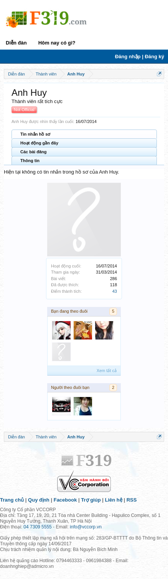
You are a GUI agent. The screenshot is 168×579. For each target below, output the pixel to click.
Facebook (65, 500)
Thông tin (30, 160)
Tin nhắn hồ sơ (35, 134)
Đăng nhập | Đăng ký (139, 56)
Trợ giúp (90, 500)
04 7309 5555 (37, 527)
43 (114, 291)
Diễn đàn (16, 43)
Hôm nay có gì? (57, 43)
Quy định (38, 500)
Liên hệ (113, 500)
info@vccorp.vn (86, 527)
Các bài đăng (33, 151)
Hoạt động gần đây (39, 143)
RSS (132, 500)
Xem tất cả (107, 370)
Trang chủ (12, 500)
